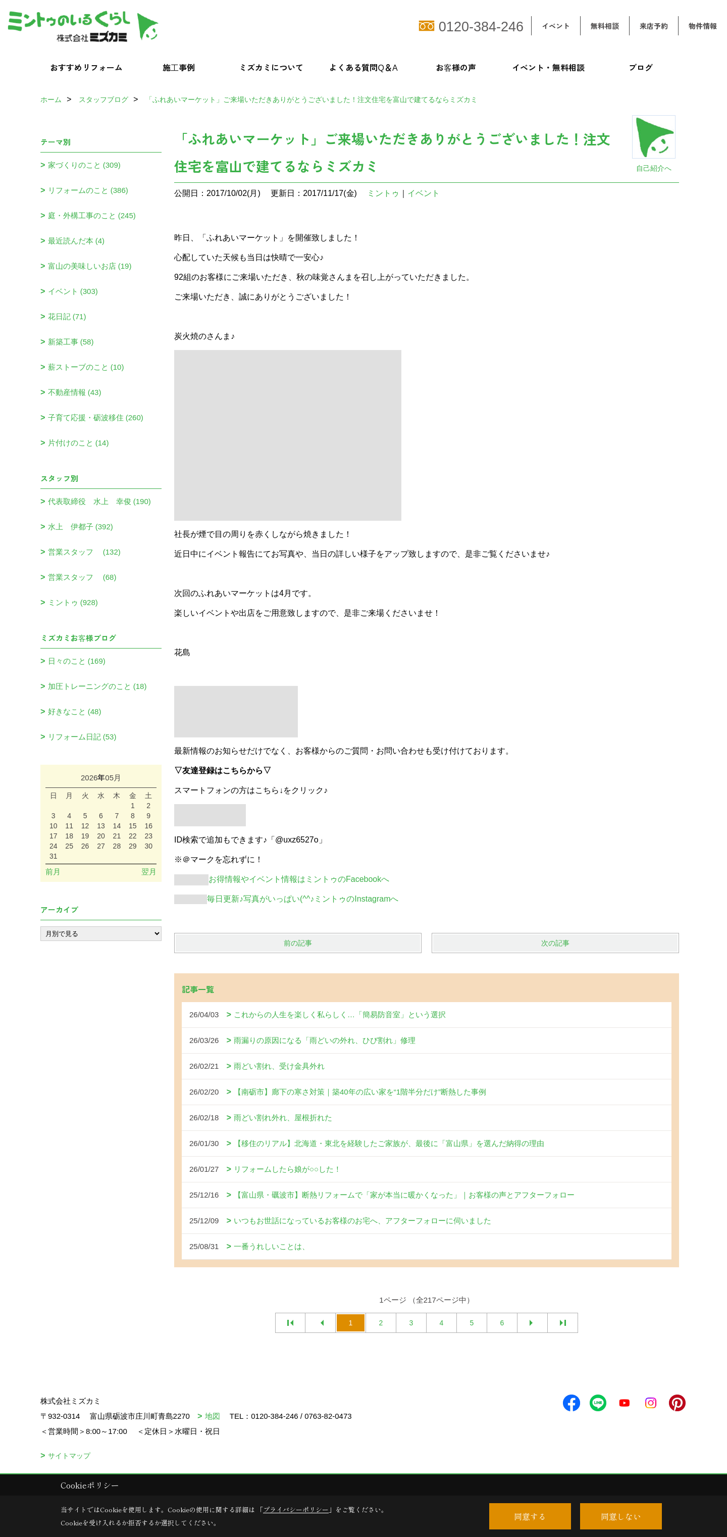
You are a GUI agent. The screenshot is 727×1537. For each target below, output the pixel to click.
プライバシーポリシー (296, 1509)
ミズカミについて (271, 67)
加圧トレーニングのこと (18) (97, 686)
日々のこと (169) (77, 661)
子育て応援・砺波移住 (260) (95, 417)
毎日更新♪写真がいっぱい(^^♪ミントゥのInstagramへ (286, 899)
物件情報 (703, 26)
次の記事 (555, 943)
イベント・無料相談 (548, 67)
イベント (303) (73, 291)
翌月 (149, 871)
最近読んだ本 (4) (76, 240)
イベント (556, 26)
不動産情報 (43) (74, 392)
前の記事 (298, 943)
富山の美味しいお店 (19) (90, 266)
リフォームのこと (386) (88, 190)
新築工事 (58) (71, 341)
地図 (212, 1416)
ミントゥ (383, 193)
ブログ (641, 67)
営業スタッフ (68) (82, 577)
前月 (53, 871)
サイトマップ (69, 1456)
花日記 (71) (67, 316)
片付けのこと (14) (78, 442)
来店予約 (654, 26)
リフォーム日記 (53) (82, 736)
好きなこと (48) (74, 711)
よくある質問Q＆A (363, 67)
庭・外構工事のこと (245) (92, 215)
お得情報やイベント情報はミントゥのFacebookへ (281, 879)
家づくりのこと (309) (84, 165)
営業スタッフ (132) (84, 552)
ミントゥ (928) (73, 602)
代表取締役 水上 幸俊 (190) (99, 501)
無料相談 (605, 26)
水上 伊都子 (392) (80, 526)
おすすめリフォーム (86, 67)
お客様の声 (456, 67)
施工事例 (179, 67)
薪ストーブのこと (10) (86, 367)
